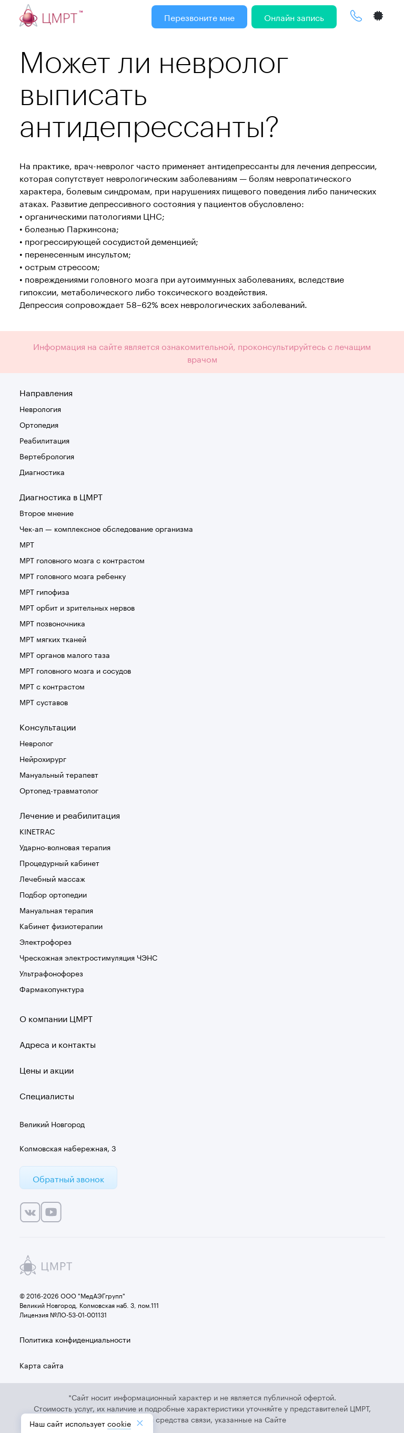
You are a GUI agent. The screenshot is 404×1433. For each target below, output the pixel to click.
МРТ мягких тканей (52, 638)
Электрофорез (45, 941)
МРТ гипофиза (44, 591)
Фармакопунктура (51, 988)
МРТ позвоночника (52, 622)
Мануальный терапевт (58, 774)
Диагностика (42, 471)
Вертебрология (46, 455)
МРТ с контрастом (52, 686)
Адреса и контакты (57, 1043)
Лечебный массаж (52, 878)
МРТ (26, 544)
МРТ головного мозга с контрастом (82, 559)
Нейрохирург (42, 758)
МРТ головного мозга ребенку (72, 575)
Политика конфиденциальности (74, 1339)
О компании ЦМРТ (56, 1017)
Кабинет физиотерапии (61, 925)
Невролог (36, 742)
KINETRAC (37, 831)
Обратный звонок (68, 1177)
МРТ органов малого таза (64, 654)
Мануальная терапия (56, 909)
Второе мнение (46, 512)
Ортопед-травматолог (58, 790)
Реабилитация (44, 440)
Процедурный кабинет (59, 862)
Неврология (40, 408)
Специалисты (46, 1094)
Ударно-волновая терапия (64, 846)
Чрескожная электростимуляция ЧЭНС (88, 957)
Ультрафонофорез (51, 972)
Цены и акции (46, 1069)
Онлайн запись (294, 16)
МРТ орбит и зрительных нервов (77, 607)
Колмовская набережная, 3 (67, 1147)
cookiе (119, 1423)
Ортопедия (38, 424)
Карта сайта (41, 1364)
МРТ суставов (43, 701)
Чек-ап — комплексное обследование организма (106, 528)
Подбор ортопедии (53, 894)
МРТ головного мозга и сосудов (75, 670)
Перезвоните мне (199, 16)
